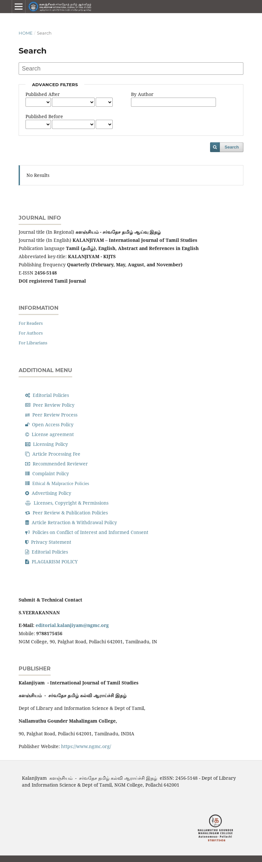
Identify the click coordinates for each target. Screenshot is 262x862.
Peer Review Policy (49, 405)
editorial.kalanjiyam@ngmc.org (72, 625)
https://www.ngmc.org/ (86, 746)
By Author (142, 94)
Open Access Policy (49, 424)
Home (26, 33)
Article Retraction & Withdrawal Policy (71, 522)
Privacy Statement (48, 542)
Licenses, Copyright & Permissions (66, 503)
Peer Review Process (51, 415)
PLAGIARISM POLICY (51, 561)
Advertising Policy (48, 493)
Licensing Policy (46, 444)
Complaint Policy (47, 473)
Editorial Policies (47, 395)
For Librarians (33, 343)
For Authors (31, 333)
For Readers (31, 323)
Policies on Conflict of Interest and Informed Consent (86, 532)
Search (232, 147)
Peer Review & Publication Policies (66, 512)
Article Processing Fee (52, 454)
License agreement (49, 434)
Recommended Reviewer (56, 464)
